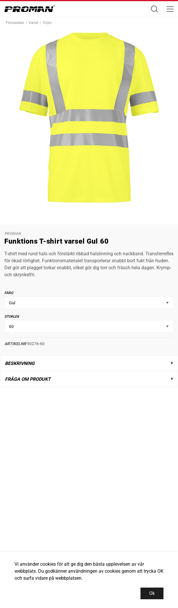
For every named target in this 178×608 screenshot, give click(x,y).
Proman (12, 233)
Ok (152, 593)
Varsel (33, 23)
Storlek (11, 317)
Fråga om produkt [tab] (28, 379)
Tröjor (47, 23)
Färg (8, 293)
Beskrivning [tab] (20, 363)
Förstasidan (15, 23)
